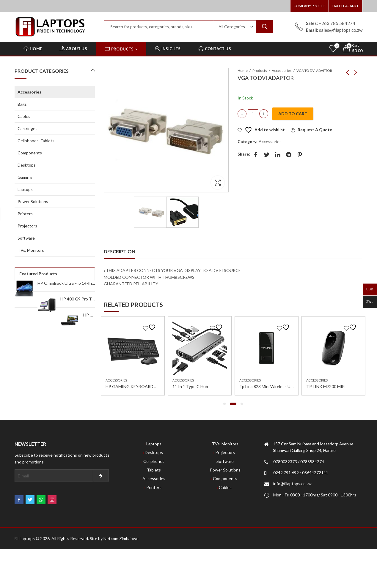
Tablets (154, 469)
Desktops (27, 164)
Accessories (282, 70)
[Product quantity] (253, 113)
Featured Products (38, 273)
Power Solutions (33, 201)
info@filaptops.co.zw (292, 483)
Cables (24, 116)
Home (243, 70)
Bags (22, 104)
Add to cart (292, 113)
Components (30, 152)
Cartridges (27, 128)
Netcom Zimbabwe (121, 538)
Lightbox (217, 182)
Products (259, 70)
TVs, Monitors (31, 250)
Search (264, 26)
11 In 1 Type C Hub (190, 386)
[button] (224, 403)
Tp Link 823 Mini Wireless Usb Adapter (275, 386)
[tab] (119, 251)
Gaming (25, 177)
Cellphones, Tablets (36, 140)
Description (119, 251)
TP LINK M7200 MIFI (326, 386)
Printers (25, 213)
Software (26, 237)
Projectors (27, 225)
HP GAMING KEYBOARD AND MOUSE (142, 386)
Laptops (25, 189)
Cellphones (153, 461)
